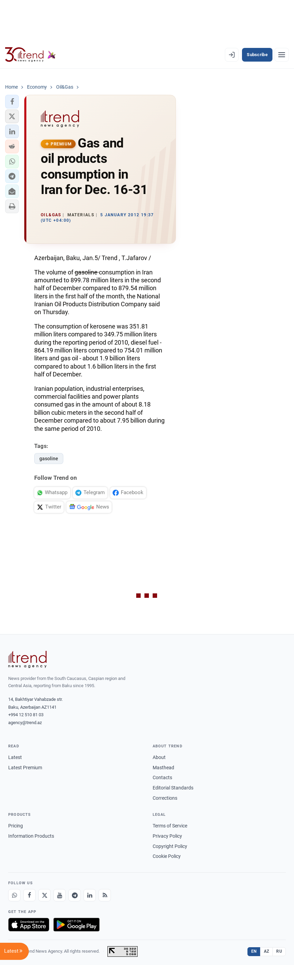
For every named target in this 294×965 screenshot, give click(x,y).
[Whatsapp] (14, 895)
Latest (15, 757)
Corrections (165, 798)
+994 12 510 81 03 (25, 714)
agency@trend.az (25, 722)
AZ (266, 951)
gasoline (48, 458)
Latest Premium (25, 767)
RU (279, 951)
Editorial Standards (173, 787)
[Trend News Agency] (27, 659)
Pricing (15, 825)
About (159, 757)
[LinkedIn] (90, 895)
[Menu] (281, 55)
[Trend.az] (30, 54)
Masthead (163, 767)
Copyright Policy (170, 846)
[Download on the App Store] (28, 924)
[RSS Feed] (105, 895)
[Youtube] (59, 895)
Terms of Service (170, 825)
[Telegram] (74, 895)
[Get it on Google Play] (76, 924)
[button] (11, 101)
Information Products (31, 836)
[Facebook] (29, 895)
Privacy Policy (167, 836)
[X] (44, 895)
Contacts (162, 777)
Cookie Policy (167, 856)
